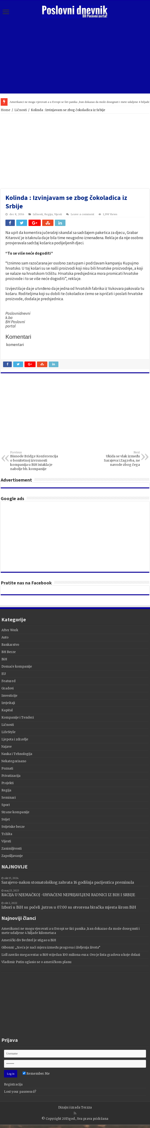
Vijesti (58, 214)
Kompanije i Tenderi (17, 718)
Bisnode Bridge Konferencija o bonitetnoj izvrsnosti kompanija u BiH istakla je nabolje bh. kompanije (34, 461)
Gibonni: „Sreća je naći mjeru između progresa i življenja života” (50, 947)
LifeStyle (8, 732)
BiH (4, 659)
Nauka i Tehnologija (16, 754)
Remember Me (36, 1074)
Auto (4, 637)
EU (3, 674)
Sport (5, 805)
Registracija (13, 1084)
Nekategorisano (13, 761)
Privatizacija (10, 776)
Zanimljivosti (11, 849)
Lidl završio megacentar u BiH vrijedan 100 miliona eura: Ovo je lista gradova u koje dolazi (70, 955)
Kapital (7, 710)
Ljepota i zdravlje (14, 739)
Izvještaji (8, 703)
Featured (8, 681)
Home (5, 110)
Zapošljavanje (12, 856)
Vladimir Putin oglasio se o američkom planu (36, 962)
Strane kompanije (15, 812)
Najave (6, 747)
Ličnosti (20, 110)
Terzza (86, 1107)
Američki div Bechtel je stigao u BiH (28, 940)
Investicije (9, 696)
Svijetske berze (13, 827)
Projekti (7, 783)
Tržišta (6, 834)
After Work (9, 630)
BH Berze (8, 652)
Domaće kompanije (16, 667)
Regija (48, 214)
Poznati (7, 768)
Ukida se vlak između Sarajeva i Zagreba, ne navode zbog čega (116, 459)
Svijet (5, 819)
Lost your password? (20, 1092)
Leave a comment (82, 214)
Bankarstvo (10, 645)
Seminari (8, 798)
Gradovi (7, 688)
